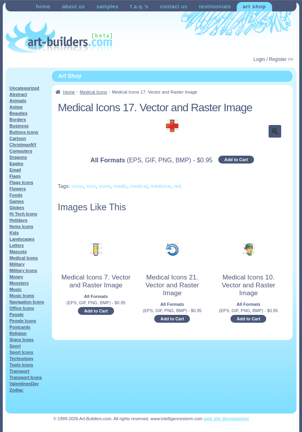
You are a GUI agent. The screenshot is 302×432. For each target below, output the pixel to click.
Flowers (17, 188)
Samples (107, 6)
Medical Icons (93, 92)
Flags (15, 176)
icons (104, 186)
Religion (17, 333)
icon (91, 186)
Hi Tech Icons (23, 213)
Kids (14, 232)
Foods (15, 195)
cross (78, 186)
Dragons (18, 157)
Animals (17, 100)
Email (15, 169)
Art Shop (254, 6)
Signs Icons (21, 339)
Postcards (19, 327)
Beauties (18, 113)
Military (17, 264)
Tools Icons (21, 364)
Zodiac (16, 390)
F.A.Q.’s (139, 6)
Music (15, 289)
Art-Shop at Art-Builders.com (59, 37)
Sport (15, 346)
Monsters (19, 283)
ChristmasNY (23, 144)
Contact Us (173, 6)
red (177, 186)
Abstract (18, 94)
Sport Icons (21, 352)
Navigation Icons (26, 302)
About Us (73, 6)
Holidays (18, 220)
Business (19, 125)
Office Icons (21, 308)
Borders (17, 119)
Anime (16, 107)
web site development (226, 418)
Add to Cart (236, 159)
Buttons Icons (23, 132)
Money (16, 276)
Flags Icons (21, 182)
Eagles (16, 163)
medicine (161, 186)
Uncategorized (24, 88)
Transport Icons (25, 377)
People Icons (22, 320)
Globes (16, 207)
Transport (19, 371)
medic (120, 186)
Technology (21, 358)
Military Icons (23, 270)
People (16, 314)
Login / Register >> (273, 59)
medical (139, 186)
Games (16, 201)
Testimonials (215, 6)
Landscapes (22, 239)
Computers (20, 151)
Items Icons (21, 226)
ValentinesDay (24, 383)
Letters (16, 245)
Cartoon (17, 138)
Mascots (18, 251)
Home (43, 6)
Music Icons (21, 295)
